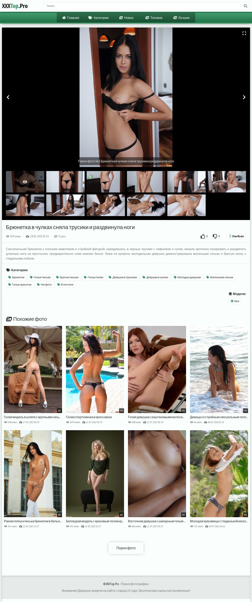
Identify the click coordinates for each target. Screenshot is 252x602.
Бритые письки (67, 277)
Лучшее (181, 18)
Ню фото (44, 285)
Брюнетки (16, 277)
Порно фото (125, 548)
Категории (98, 18)
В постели (65, 285)
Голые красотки (20, 285)
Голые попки (93, 277)
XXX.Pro (15, 5)
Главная (70, 18)
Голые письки (40, 277)
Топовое (153, 18)
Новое (126, 18)
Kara (235, 301)
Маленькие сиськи (219, 277)
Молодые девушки (187, 277)
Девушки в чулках (155, 277)
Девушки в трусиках (123, 277)
